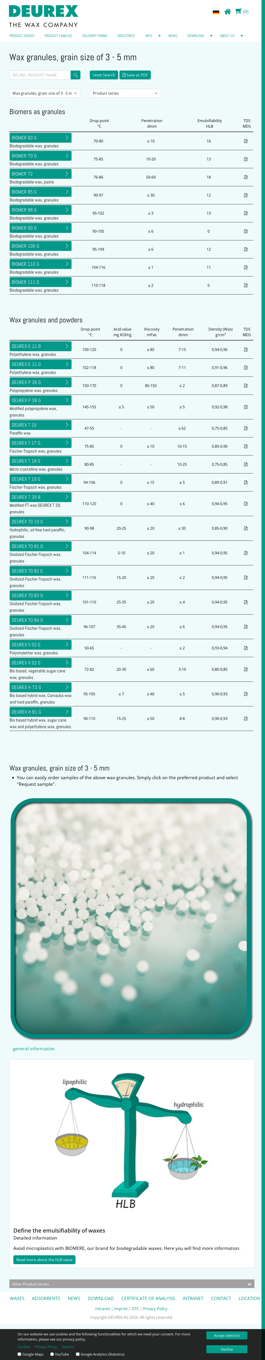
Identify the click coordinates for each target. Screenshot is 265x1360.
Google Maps (32, 1354)
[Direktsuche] (40, 75)
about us (227, 35)
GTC (135, 1308)
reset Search (104, 75)
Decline (227, 1349)
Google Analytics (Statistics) (102, 1354)
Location (249, 1298)
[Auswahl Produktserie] (125, 93)
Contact (221, 1298)
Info (148, 35)
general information (34, 1048)
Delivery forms (95, 35)
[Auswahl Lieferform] (44, 93)
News (172, 35)
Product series (21, 35)
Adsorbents (46, 1298)
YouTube (62, 1354)
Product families (58, 35)
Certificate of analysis (148, 1298)
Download (195, 35)
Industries (126, 35)
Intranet (193, 1298)
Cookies (24, 1346)
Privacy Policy (155, 1308)
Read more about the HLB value (44, 1259)
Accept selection (227, 1335)
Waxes (17, 1298)
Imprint (121, 1308)
